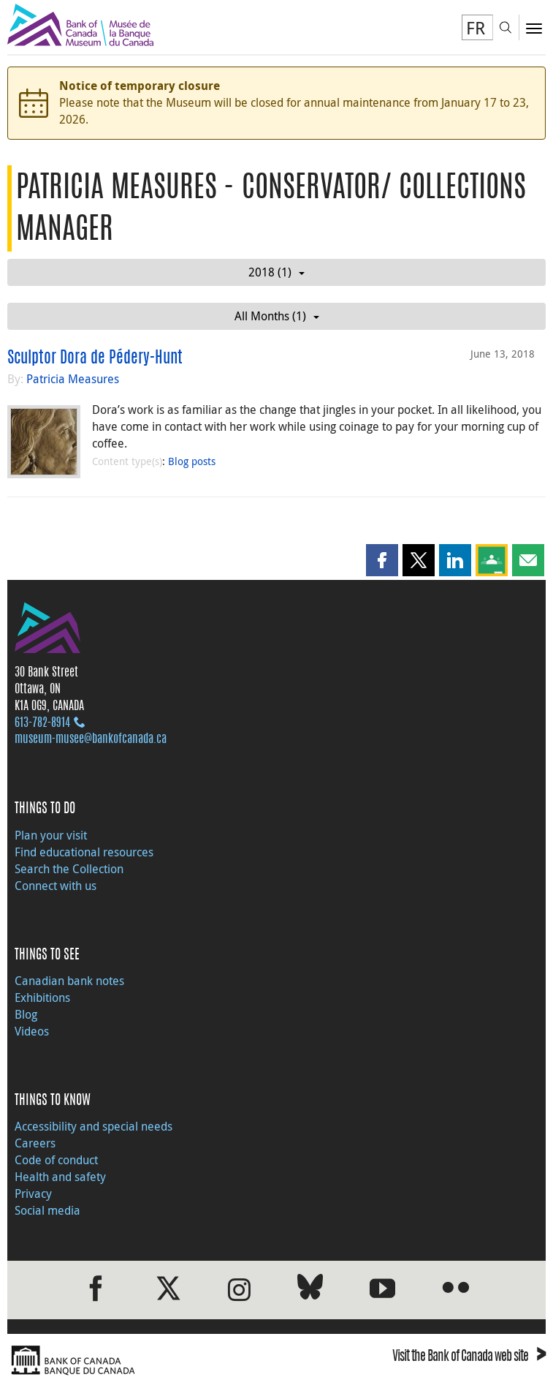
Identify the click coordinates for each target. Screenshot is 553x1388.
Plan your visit (51, 835)
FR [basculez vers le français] (475, 27)
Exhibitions (42, 997)
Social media (47, 1210)
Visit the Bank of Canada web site (469, 1358)
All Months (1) (276, 316)
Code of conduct (56, 1160)
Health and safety (60, 1177)
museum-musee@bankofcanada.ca (91, 739)
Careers (35, 1143)
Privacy (33, 1193)
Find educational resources (84, 852)
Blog (26, 1014)
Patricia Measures (72, 379)
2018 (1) (276, 272)
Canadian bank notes (69, 981)
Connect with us (55, 886)
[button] (382, 560)
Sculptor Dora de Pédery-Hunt (95, 358)
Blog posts (192, 461)
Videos (32, 1031)
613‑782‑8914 (42, 723)
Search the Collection (69, 869)
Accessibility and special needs (93, 1126)
